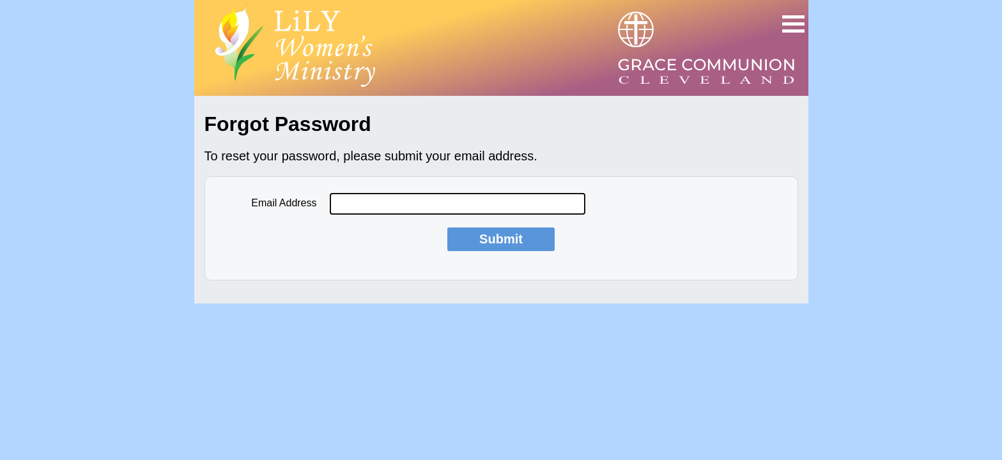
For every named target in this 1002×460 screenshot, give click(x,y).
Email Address (283, 202)
